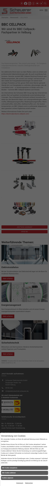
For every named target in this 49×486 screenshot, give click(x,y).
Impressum (19, 483)
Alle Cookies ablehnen (9, 473)
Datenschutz (29, 483)
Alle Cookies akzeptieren (9, 468)
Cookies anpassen (7, 478)
